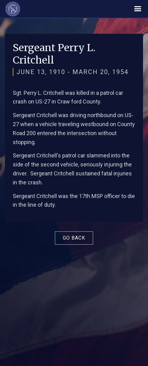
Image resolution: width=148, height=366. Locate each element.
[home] (13, 9)
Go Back (74, 238)
